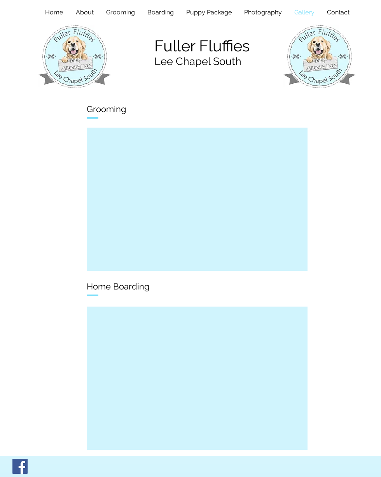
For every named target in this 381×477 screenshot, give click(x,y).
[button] (197, 199)
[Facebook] (20, 466)
